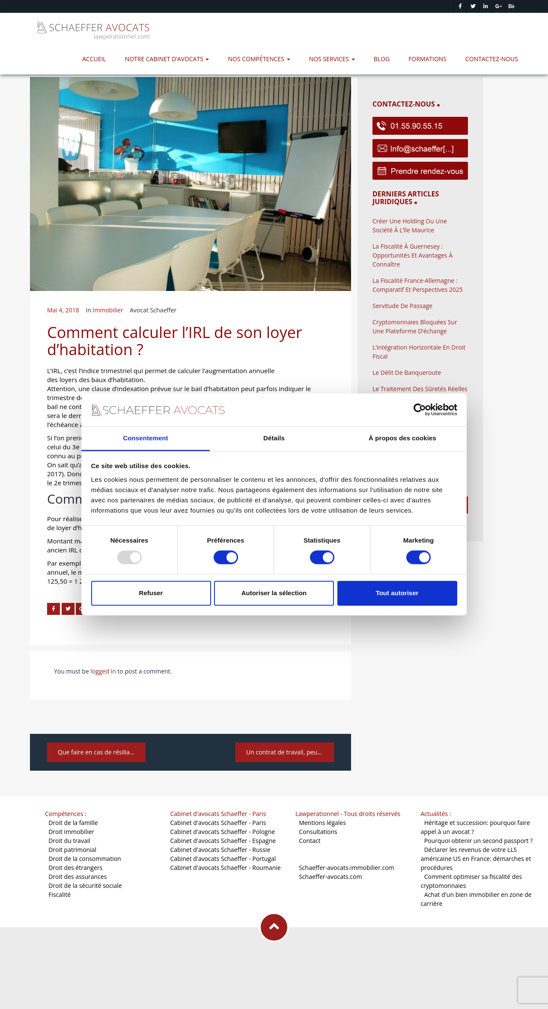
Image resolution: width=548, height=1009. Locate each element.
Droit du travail (69, 841)
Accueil (94, 59)
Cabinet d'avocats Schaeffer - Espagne (223, 841)
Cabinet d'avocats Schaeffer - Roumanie (225, 868)
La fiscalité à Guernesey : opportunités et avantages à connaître (412, 255)
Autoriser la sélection (274, 592)
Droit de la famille (73, 823)
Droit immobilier (71, 832)
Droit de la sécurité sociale (85, 885)
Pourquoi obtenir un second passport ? (478, 841)
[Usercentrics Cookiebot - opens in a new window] (419, 410)
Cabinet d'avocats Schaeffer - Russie (220, 850)
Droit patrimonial (72, 850)
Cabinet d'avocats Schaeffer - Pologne (222, 832)
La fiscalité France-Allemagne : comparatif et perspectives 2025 (417, 285)
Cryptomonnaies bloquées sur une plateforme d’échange (414, 326)
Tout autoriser (397, 592)
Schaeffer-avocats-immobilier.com (346, 868)
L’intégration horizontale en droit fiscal (418, 351)
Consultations (318, 832)
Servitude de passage (402, 306)
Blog (382, 59)
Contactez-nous (491, 59)
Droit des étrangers (75, 868)
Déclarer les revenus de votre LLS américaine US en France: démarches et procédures (476, 859)
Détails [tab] (274, 438)
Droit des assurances (77, 876)
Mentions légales (322, 823)
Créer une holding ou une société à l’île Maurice (409, 225)
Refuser (151, 592)
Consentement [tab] (145, 438)
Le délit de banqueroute (406, 372)
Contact (309, 841)
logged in (103, 671)
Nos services (332, 59)
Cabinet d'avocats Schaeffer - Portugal (223, 859)
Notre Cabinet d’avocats (167, 59)
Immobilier (108, 310)
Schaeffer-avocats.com (330, 876)
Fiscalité (59, 894)
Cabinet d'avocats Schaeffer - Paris (218, 823)
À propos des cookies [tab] (402, 438)
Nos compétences (259, 59)
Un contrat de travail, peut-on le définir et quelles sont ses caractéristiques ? (290, 752)
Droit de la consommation (84, 859)
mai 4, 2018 (63, 310)
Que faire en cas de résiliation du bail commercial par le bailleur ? (102, 752)
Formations (427, 59)
